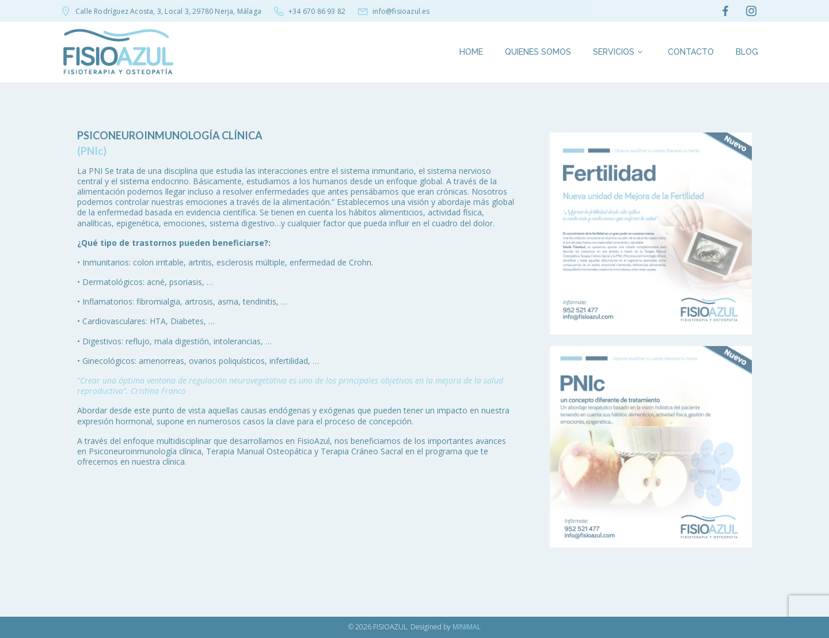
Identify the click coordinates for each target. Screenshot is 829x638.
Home (471, 51)
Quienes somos (538, 51)
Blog (747, 51)
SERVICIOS (619, 51)
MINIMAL (466, 627)
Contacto (691, 51)
